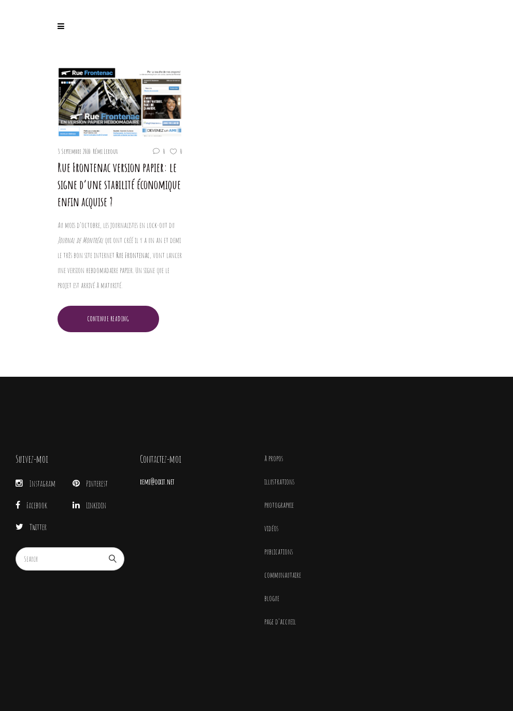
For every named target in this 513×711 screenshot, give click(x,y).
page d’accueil (280, 622)
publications (278, 552)
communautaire (282, 575)
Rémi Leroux (105, 151)
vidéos (271, 528)
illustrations (279, 482)
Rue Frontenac (133, 255)
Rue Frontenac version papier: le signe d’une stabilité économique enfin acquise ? (119, 184)
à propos (273, 458)
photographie (279, 505)
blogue (271, 598)
